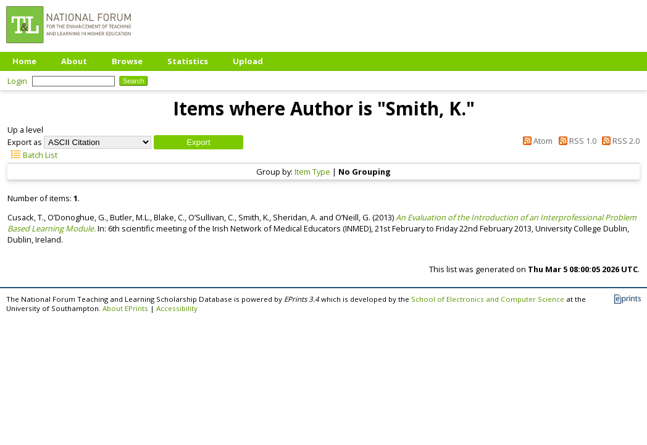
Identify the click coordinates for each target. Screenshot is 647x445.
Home (24, 61)
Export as (24, 142)
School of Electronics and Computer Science (487, 299)
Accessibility (177, 308)
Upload (248, 61)
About (74, 61)
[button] (198, 142)
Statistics (187, 61)
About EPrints (125, 308)
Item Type (312, 171)
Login (17, 80)
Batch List (32, 154)
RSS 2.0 (619, 140)
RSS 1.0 (575, 140)
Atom (536, 140)
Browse (127, 61)
